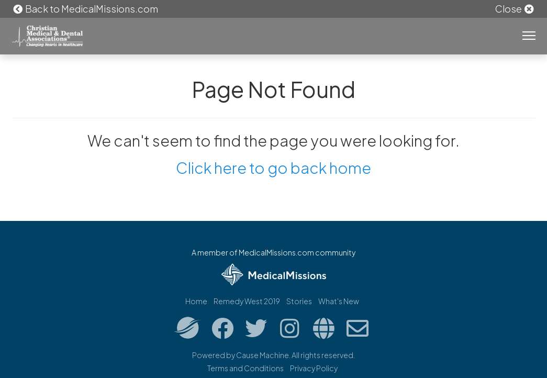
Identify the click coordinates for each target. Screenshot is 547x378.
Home (196, 301)
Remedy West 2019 (247, 301)
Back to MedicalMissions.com (85, 9)
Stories (299, 301)
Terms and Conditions (245, 368)
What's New (338, 301)
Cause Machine (262, 355)
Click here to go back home (273, 167)
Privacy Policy (314, 368)
